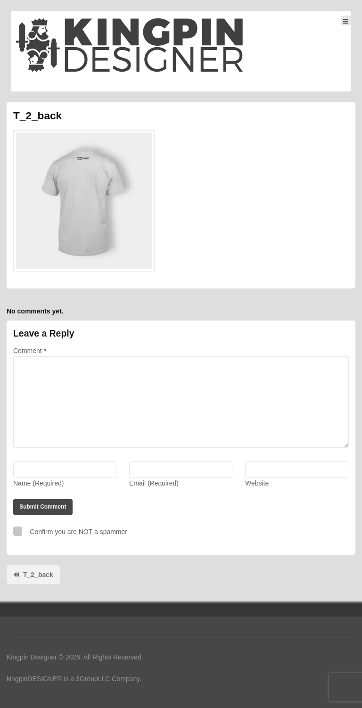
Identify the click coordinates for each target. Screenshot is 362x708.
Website (257, 483)
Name (38, 483)
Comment (29, 350)
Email (154, 483)
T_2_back (38, 574)
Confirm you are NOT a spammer (70, 531)
